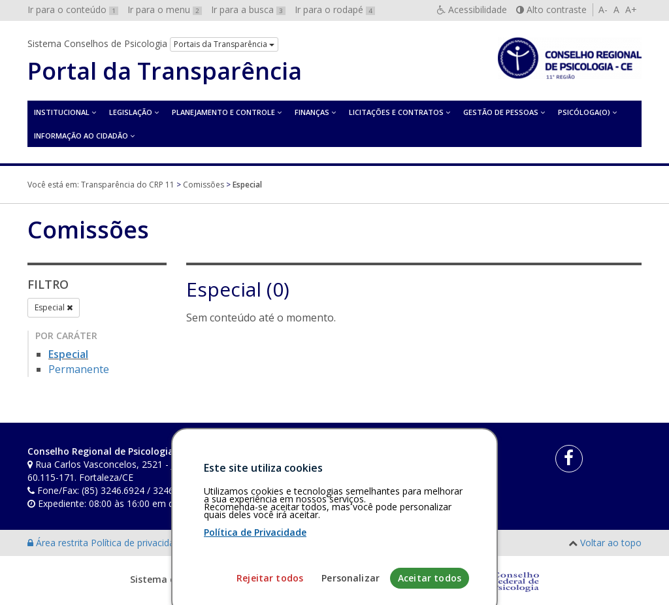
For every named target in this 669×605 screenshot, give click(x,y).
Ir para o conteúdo (72, 9)
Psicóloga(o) (584, 112)
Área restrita (59, 542)
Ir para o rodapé (335, 9)
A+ (631, 9)
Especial (54, 307)
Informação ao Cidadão (81, 135)
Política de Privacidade (255, 576)
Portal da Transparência (164, 71)
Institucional (62, 112)
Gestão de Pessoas (500, 112)
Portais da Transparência (224, 44)
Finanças (312, 112)
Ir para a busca (248, 9)
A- (603, 9)
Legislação (130, 112)
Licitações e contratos (396, 112)
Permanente (78, 369)
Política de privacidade (139, 542)
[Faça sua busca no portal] (374, 456)
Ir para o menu (164, 9)
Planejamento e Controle (223, 112)
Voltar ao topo (611, 542)
